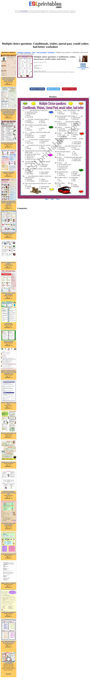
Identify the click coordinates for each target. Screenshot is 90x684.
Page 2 (52, 199)
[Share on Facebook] (37, 88)
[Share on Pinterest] (69, 88)
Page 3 (58, 199)
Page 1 (47, 199)
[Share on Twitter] (53, 88)
